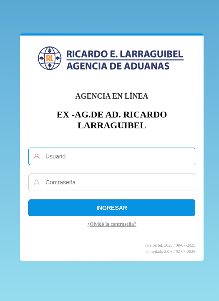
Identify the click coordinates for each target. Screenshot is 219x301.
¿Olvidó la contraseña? (111, 224)
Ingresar (111, 207)
